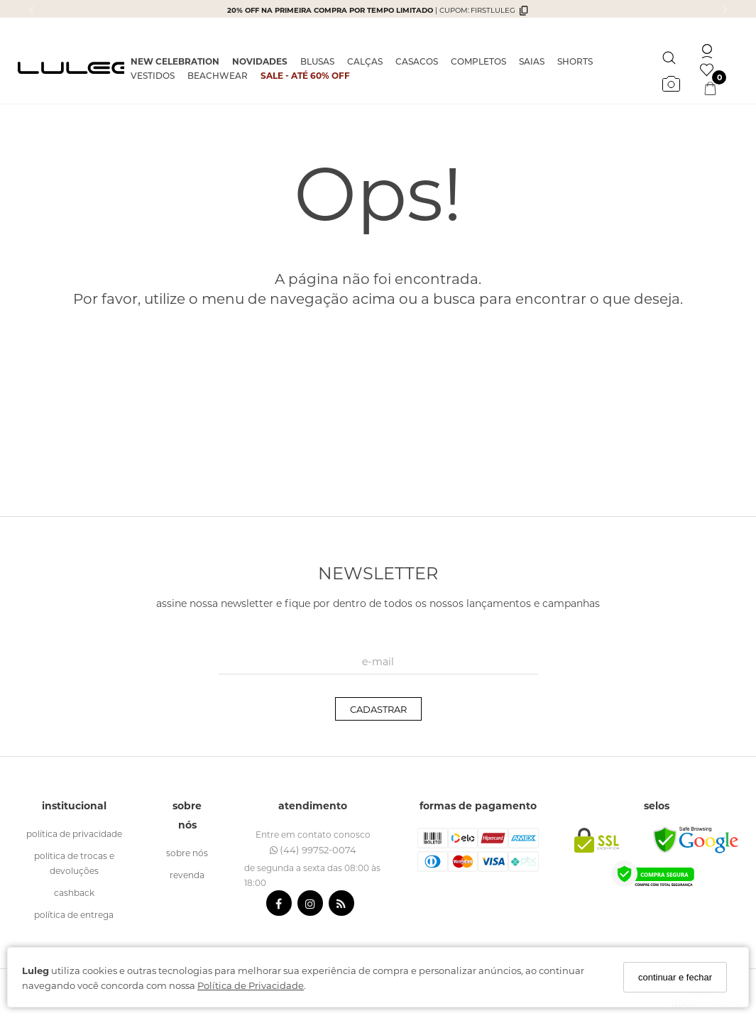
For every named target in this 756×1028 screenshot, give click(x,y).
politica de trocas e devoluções (74, 863)
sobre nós (187, 852)
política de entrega (74, 914)
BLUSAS (317, 61)
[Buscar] (669, 54)
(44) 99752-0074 (313, 849)
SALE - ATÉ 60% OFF (305, 75)
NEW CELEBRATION (175, 61)
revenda (187, 874)
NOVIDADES (259, 61)
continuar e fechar (675, 977)
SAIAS (531, 61)
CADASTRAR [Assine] (378, 709)
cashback (74, 892)
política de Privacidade (74, 833)
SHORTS (575, 61)
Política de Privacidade (250, 985)
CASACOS (416, 61)
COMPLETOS (478, 61)
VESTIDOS (153, 75)
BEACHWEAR (217, 75)
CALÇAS (365, 61)
